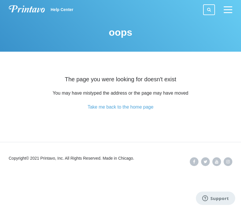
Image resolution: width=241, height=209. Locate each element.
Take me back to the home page (121, 107)
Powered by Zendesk (216, 180)
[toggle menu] (228, 10)
